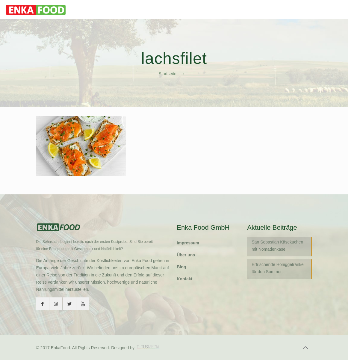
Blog (181, 266)
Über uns (186, 254)
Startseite (167, 73)
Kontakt (184, 278)
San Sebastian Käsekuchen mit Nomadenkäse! (277, 246)
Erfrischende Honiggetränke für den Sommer (278, 268)
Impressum (188, 242)
